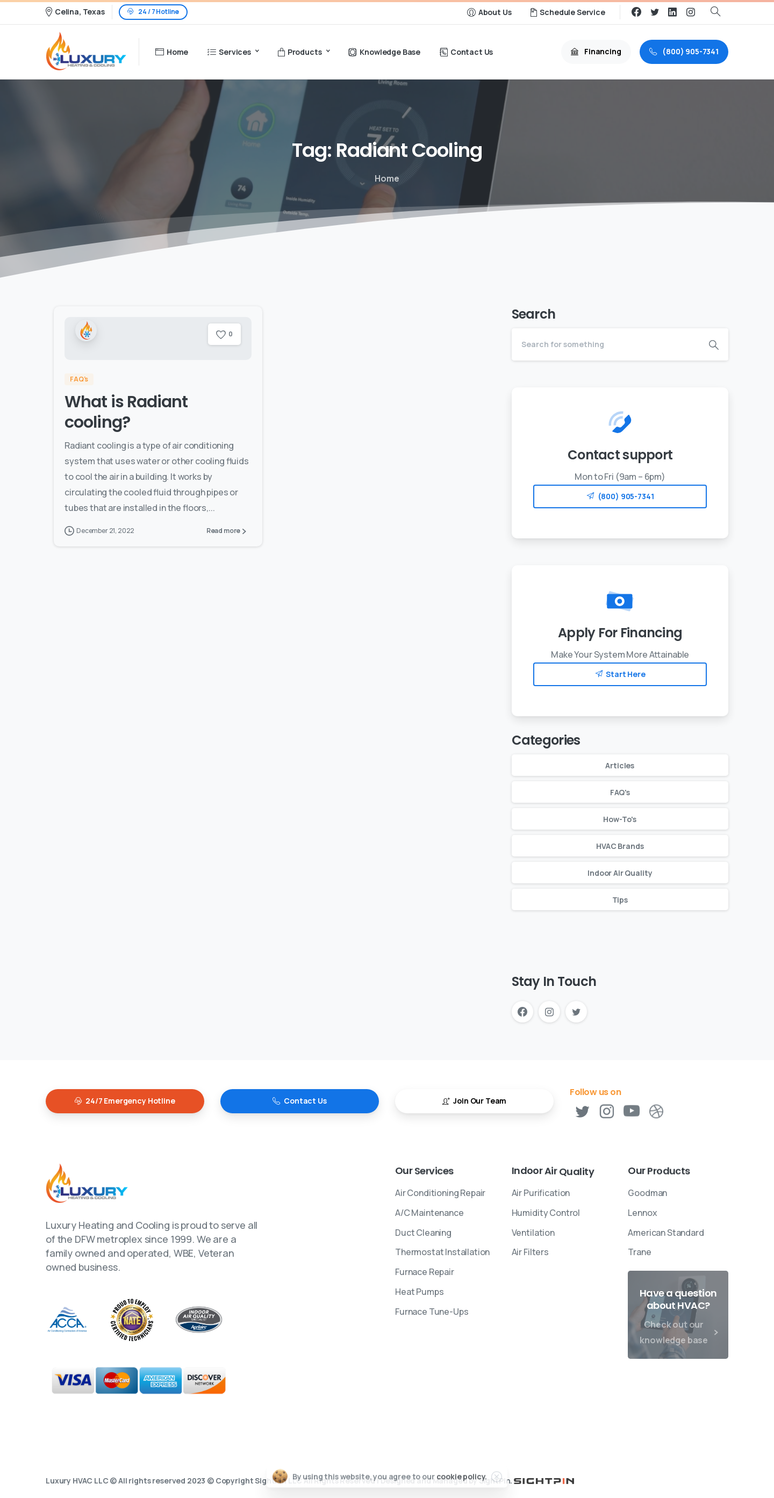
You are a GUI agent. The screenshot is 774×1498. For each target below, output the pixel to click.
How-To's (619, 819)
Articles (619, 765)
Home (385, 178)
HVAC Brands (619, 846)
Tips (620, 900)
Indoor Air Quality (619, 873)
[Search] (605, 344)
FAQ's (620, 792)
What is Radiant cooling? (126, 412)
